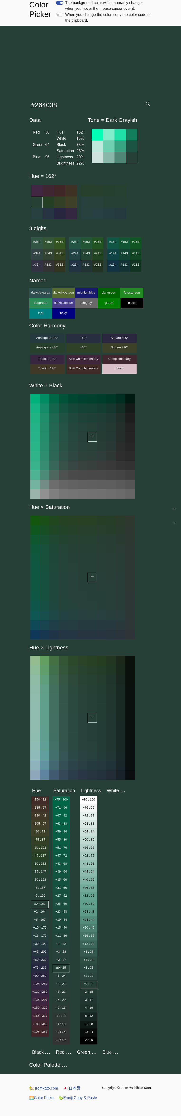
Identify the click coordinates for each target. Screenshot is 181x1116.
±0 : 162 (40, 903)
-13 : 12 (61, 1016)
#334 (36, 264)
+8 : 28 (88, 951)
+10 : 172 (40, 927)
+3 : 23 (88, 967)
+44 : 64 (88, 871)
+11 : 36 (61, 935)
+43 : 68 (61, 863)
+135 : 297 (39, 1000)
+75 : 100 (61, 799)
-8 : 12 (88, 1016)
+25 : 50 (61, 903)
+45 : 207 (40, 951)
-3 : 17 (88, 1000)
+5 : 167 (40, 919)
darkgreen (109, 292)
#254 (74, 241)
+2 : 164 (40, 911)
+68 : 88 (88, 823)
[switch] (59, 3)
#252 (97, 241)
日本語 (71, 1088)
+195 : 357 (39, 1031)
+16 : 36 (88, 935)
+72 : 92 (88, 815)
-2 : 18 (88, 991)
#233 (86, 264)
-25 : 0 (61, 1040)
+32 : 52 (88, 895)
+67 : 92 (61, 815)
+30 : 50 (88, 903)
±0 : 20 (88, 984)
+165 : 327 (39, 1016)
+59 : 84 (61, 831)
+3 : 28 (61, 951)
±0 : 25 (61, 967)
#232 (97, 264)
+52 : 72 (88, 855)
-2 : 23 (61, 984)
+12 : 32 (88, 944)
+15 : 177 (40, 935)
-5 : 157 (39, 887)
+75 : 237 (40, 967)
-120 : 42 (39, 815)
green (109, 303)
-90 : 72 (39, 831)
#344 (36, 253)
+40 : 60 (88, 879)
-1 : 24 (61, 975)
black (131, 303)
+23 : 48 (61, 911)
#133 (124, 264)
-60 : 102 (39, 847)
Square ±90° (119, 338)
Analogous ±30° (47, 338)
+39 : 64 (61, 871)
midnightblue (86, 292)
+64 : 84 (88, 831)
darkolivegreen (63, 292)
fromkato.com (43, 1088)
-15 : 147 (39, 871)
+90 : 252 (40, 975)
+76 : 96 (88, 807)
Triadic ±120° (47, 359)
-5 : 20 (61, 1000)
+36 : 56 (88, 887)
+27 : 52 (61, 895)
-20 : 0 (88, 1040)
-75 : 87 (39, 839)
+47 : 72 (61, 855)
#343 (48, 253)
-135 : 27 (39, 807)
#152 (135, 241)
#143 (124, 253)
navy (63, 313)
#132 (135, 264)
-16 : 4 (88, 1031)
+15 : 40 (61, 927)
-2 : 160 (39, 895)
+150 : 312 (39, 1007)
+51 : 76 (61, 847)
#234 (74, 264)
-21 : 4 (61, 1031)
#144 (112, 253)
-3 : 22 (61, 991)
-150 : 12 (39, 799)
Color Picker (42, 1098)
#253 (86, 241)
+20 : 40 (88, 927)
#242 (97, 253)
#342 (59, 253)
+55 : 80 (61, 839)
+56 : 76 (88, 847)
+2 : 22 (88, 975)
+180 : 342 (39, 1024)
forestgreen (132, 292)
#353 (48, 241)
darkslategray (40, 292)
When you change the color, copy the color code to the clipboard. (108, 17)
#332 (59, 264)
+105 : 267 (39, 984)
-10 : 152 (39, 879)
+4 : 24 (88, 959)
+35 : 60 (61, 879)
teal (40, 313)
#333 (48, 264)
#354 (36, 241)
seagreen (40, 303)
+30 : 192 (40, 944)
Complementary (119, 359)
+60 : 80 (88, 839)
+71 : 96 (61, 807)
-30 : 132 (39, 863)
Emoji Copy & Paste (77, 1098)
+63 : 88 (61, 823)
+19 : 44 (61, 919)
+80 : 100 (88, 799)
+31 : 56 (61, 887)
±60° (83, 338)
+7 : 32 (61, 944)
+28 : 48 (88, 911)
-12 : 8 (88, 1024)
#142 (135, 253)
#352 (59, 241)
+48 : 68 (88, 863)
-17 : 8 (61, 1024)
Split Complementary (83, 359)
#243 (86, 253)
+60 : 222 (40, 959)
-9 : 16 (61, 1007)
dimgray (86, 303)
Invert (119, 368)
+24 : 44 (88, 919)
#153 (124, 241)
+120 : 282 (39, 991)
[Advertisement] (91, 61)
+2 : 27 (61, 959)
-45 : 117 (39, 855)
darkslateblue (63, 303)
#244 (74, 253)
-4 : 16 (88, 1007)
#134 (112, 264)
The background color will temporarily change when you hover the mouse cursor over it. (103, 5)
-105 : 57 (39, 823)
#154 (112, 241)
